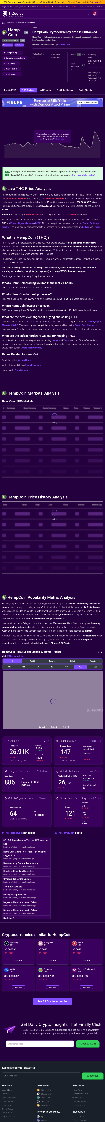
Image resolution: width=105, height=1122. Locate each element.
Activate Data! (64, 44)
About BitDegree (78, 1116)
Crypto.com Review (79, 1101)
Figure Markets (25, 223)
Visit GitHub (44, 798)
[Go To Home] (4, 23)
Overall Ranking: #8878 (10, 41)
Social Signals (85, 90)
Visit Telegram (43, 771)
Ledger (85, 227)
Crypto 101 (6, 1094)
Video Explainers (33, 365)
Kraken (13, 223)
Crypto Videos (7, 1109)
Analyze (18, 960)
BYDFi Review (77, 1098)
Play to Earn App (8, 1117)
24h (79, 54)
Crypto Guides (7, 1101)
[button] (94, 14)
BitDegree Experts (79, 1120)
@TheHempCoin (15, 656)
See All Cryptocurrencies (52, 1001)
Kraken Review (77, 1090)
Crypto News (24, 360)
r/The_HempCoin (12, 832)
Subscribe (92, 1076)
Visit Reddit (96, 741)
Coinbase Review (78, 1105)
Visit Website (95, 771)
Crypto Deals (7, 1113)
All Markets (45, 90)
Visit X (46, 741)
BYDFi (38, 223)
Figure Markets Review (80, 1094)
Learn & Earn (7, 1090)
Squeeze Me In (87, 1043)
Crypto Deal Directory (85, 325)
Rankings (21, 23)
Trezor (97, 227)
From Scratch (21, 370)
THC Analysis (28, 90)
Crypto (11, 23)
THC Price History (65, 90)
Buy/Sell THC (10, 90)
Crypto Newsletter (9, 1098)
